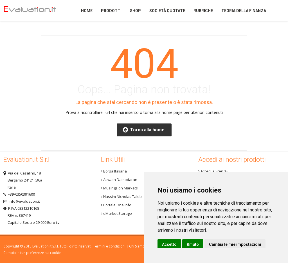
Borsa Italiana (114, 171)
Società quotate (167, 10)
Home (34, 10)
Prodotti (111, 10)
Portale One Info (116, 204)
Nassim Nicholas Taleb (121, 196)
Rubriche (203, 10)
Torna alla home (144, 129)
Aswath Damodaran (119, 179)
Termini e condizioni (109, 246)
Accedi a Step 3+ (213, 171)
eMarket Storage (116, 213)
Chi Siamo (137, 246)
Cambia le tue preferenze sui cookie (32, 252)
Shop (135, 10)
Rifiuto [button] (193, 244)
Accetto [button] (169, 244)
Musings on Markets (119, 188)
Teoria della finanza (243, 10)
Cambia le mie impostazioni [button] (235, 244)
